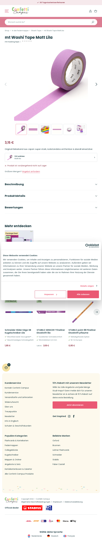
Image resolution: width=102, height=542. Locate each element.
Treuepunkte (11, 411)
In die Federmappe (20, 30)
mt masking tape (12, 42)
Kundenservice (11, 392)
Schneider (57, 455)
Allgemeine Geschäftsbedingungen (35, 502)
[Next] (93, 84)
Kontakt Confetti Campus (17, 388)
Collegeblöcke (11, 450)
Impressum (57, 502)
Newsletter (10, 416)
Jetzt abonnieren (75, 405)
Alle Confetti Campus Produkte (19, 474)
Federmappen (11, 445)
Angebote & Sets (12, 464)
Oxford (56, 440)
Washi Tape (36, 30)
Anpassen (50, 294)
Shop (7, 30)
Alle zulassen (83, 294)
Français (69, 536)
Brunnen (56, 445)
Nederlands (34, 536)
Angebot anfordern (31, 171)
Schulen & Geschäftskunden (18, 426)
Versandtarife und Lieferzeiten (19, 397)
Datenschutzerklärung (74, 502)
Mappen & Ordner (13, 459)
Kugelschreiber (11, 455)
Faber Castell (59, 464)
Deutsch (52, 536)
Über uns (9, 407)
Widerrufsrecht (12, 402)
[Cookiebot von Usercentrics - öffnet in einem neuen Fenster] (87, 246)
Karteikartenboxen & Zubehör (18, 469)
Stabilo (56, 459)
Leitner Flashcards (61, 450)
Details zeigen (87, 286)
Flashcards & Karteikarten (16, 440)
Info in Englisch (11, 421)
